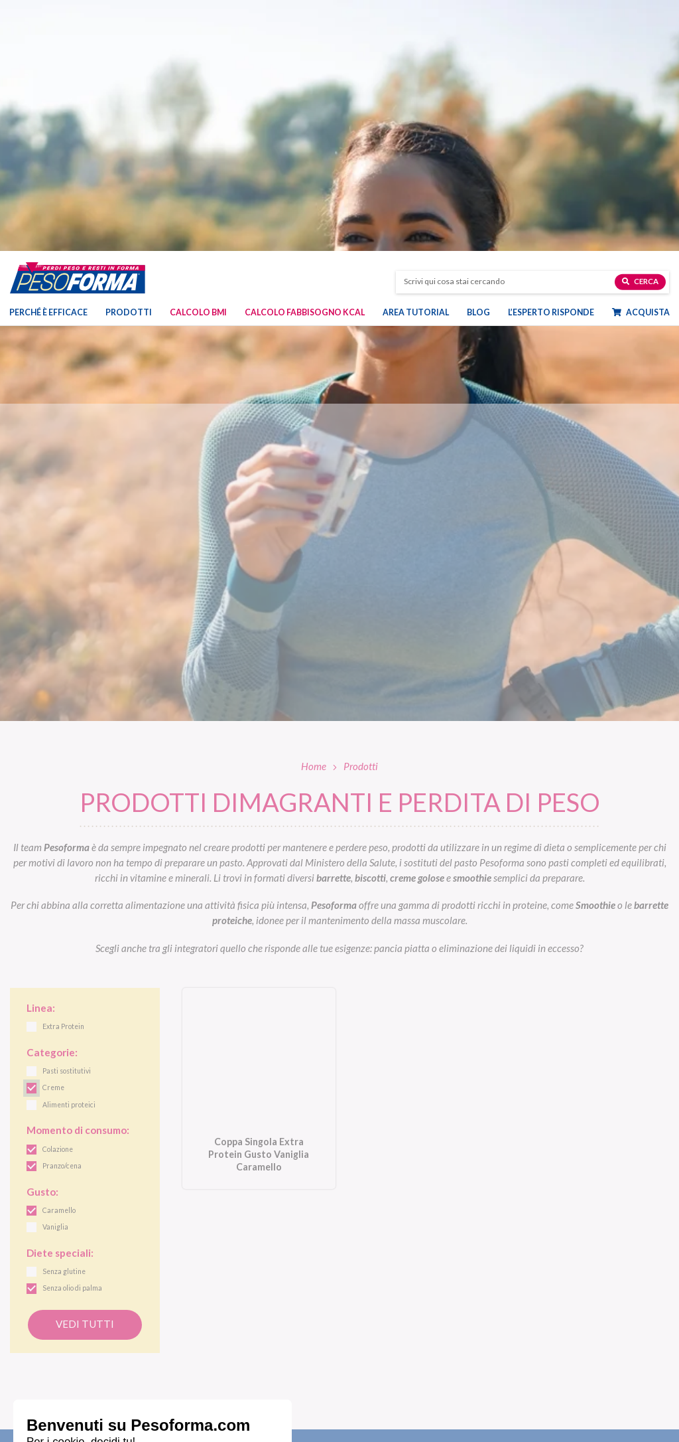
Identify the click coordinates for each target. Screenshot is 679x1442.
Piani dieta (211, 1402)
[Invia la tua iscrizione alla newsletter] (612, 1215)
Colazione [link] (57, 899)
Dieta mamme (209, 1422)
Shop (362, 1402)
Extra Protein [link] (63, 776)
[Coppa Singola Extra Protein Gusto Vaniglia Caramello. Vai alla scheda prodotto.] (259, 838)
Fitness (527, 1341)
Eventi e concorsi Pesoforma (566, 1357)
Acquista (641, 70)
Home (313, 515)
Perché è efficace (48, 70)
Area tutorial (416, 70)
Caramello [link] (59, 960)
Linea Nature (373, 1312)
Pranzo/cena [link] (62, 915)
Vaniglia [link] (55, 976)
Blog (478, 70)
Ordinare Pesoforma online (398, 1422)
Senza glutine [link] (64, 1021)
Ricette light (536, 1327)
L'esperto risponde (564, 1423)
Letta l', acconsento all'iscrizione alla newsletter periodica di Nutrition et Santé (427, 1213)
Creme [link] (53, 837)
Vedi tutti (85, 1073)
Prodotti (128, 70)
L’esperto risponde (551, 70)
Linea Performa (377, 1327)
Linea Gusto (371, 1297)
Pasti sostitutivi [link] (66, 820)
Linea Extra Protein (384, 1341)
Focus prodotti (541, 1312)
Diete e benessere (546, 1297)
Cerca (640, 38)
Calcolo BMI (198, 70)
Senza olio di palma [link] (72, 1037)
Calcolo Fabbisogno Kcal (305, 70)
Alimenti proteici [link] (68, 854)
